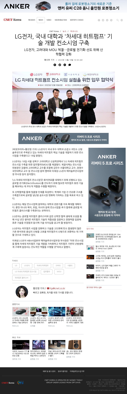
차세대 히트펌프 (42, 265)
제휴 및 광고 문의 (49, 371)
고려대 (58, 265)
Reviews (31, 20)
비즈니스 (74, 31)
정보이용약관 (62, 371)
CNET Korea (54, 31)
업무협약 (46, 271)
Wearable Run (61, 20)
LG (16, 265)
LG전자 (27, 265)
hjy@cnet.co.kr (56, 288)
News (41, 20)
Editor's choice (76, 20)
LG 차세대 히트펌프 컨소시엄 (25, 271)
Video (49, 20)
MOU (59, 271)
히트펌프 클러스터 (21, 278)
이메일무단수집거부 (77, 371)
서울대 (69, 265)
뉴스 (64, 31)
